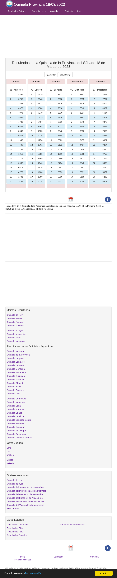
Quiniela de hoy (14, 480)
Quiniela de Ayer (15, 330)
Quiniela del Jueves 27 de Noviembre (25, 487)
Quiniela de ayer (15, 483)
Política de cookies (22, 560)
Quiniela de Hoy (15, 315)
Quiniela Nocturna (16, 341)
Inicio (79, 11)
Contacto (69, 11)
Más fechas (13, 508)
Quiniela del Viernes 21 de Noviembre (25, 505)
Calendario (55, 11)
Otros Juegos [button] (39, 11)
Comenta (94, 557)
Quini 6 (10, 455)
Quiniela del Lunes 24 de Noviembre (25, 498)
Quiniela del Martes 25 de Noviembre (25, 494)
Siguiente (65, 75)
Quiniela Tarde (14, 337)
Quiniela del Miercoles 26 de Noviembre (26, 491)
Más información (34, 573)
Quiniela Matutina (15, 325)
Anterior (51, 75)
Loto (9, 447)
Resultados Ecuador (17, 535)
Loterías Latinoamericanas (71, 524)
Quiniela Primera (15, 322)
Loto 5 (10, 451)
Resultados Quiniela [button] (18, 11)
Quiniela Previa (14, 318)
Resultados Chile (15, 528)
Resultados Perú (15, 531)
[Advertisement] (58, 36)
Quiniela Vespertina (16, 334)
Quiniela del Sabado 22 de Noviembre (25, 501)
